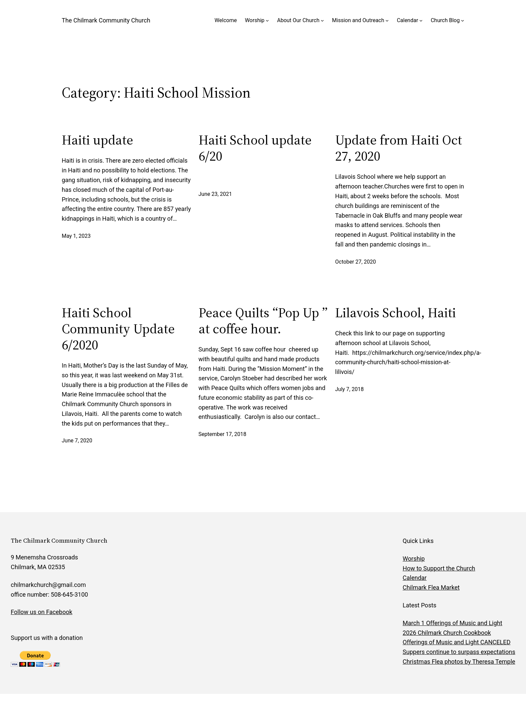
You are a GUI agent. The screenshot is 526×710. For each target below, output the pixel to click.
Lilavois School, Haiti (395, 313)
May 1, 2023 (76, 236)
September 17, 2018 (223, 434)
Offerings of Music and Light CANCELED (456, 642)
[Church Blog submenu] (462, 20)
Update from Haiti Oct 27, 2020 (398, 148)
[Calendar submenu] (421, 20)
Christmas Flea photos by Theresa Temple (459, 661)
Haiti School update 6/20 (255, 148)
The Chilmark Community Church (106, 20)
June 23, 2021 (215, 194)
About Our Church (298, 20)
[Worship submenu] (267, 20)
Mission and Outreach (358, 20)
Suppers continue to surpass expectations (459, 651)
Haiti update (97, 140)
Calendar (407, 20)
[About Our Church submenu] (322, 20)
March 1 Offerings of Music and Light (452, 622)
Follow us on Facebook (41, 611)
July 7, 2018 (349, 389)
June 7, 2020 (77, 440)
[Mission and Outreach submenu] (387, 20)
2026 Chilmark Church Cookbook (447, 632)
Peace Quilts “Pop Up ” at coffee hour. (263, 321)
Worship (254, 20)
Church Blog (445, 20)
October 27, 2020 (355, 262)
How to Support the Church (439, 568)
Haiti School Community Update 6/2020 (118, 329)
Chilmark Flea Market (431, 587)
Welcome (226, 20)
